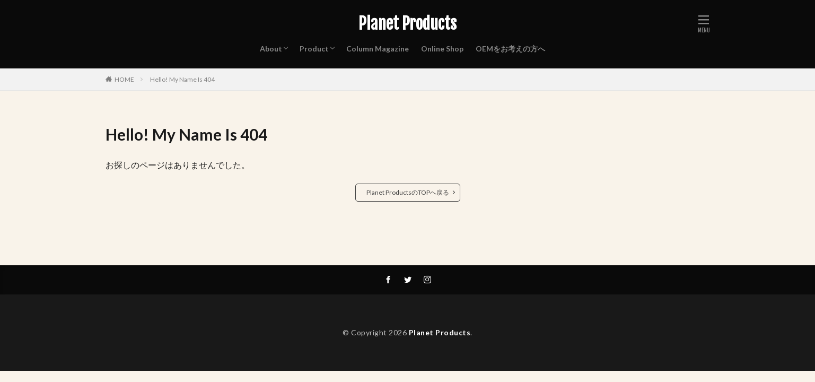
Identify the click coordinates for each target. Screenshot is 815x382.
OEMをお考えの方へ (510, 48)
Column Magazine (377, 48)
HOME (124, 79)
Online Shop (442, 48)
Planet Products (407, 24)
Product (314, 48)
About (271, 48)
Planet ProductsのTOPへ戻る (407, 192)
